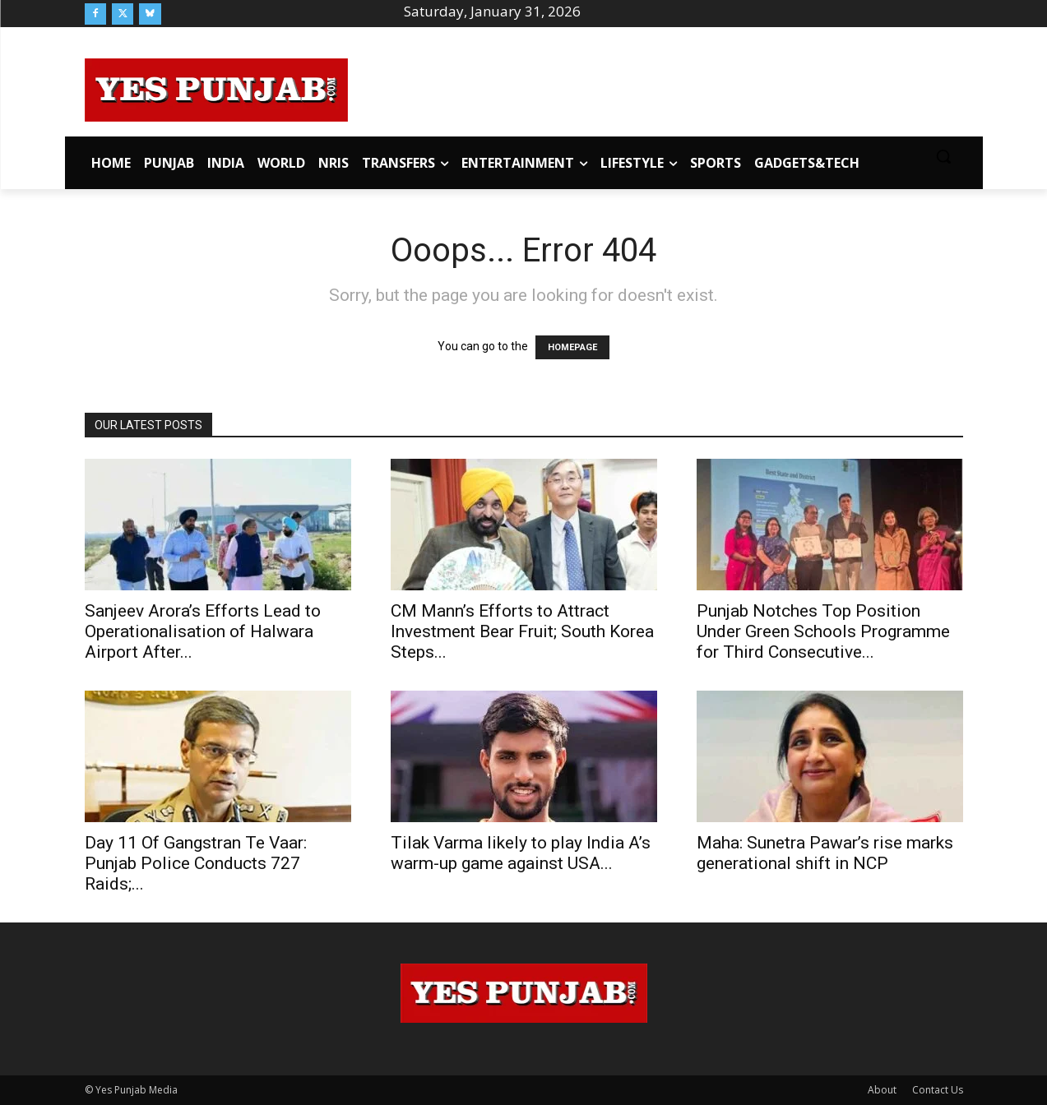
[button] (943, 156)
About (882, 1090)
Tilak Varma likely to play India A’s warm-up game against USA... (521, 853)
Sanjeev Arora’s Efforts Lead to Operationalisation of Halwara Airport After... (203, 631)
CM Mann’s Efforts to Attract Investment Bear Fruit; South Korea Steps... (522, 631)
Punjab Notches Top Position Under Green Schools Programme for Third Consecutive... (823, 631)
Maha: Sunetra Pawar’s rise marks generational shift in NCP (825, 853)
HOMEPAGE (572, 347)
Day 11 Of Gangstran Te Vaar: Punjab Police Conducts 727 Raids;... (196, 863)
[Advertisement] (655, 87)
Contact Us (937, 1090)
